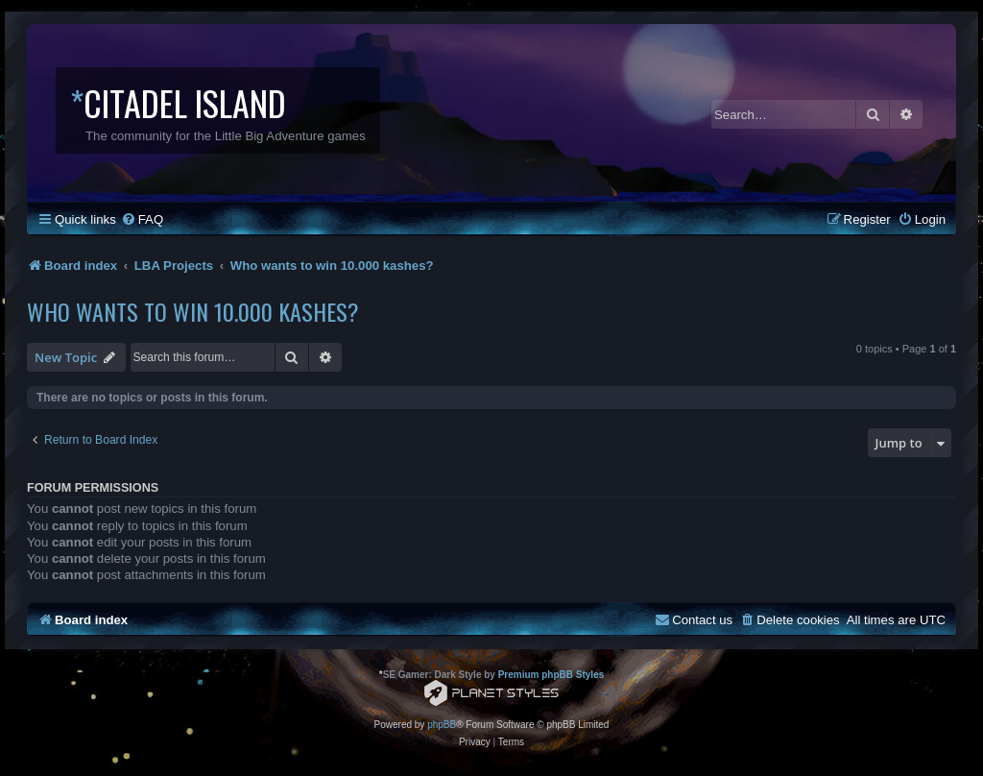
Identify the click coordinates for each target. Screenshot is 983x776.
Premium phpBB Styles (551, 674)
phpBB (441, 724)
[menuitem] (142, 219)
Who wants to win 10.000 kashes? (193, 311)
